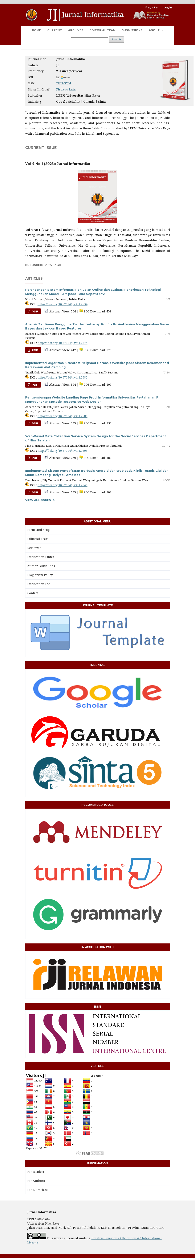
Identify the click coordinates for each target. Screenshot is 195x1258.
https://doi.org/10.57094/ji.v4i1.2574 (63, 343)
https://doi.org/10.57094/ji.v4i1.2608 (63, 451)
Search (116, 39)
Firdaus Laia (66, 89)
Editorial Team (102, 30)
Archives (75, 30)
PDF (34, 311)
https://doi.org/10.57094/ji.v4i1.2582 (63, 377)
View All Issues (38, 500)
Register (152, 7)
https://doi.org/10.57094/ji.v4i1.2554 (63, 304)
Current (54, 30)
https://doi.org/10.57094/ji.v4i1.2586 (63, 416)
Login (167, 7)
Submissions (132, 30)
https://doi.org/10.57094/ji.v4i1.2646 (63, 485)
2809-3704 (63, 83)
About (155, 30)
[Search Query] (89, 39)
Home (36, 30)
